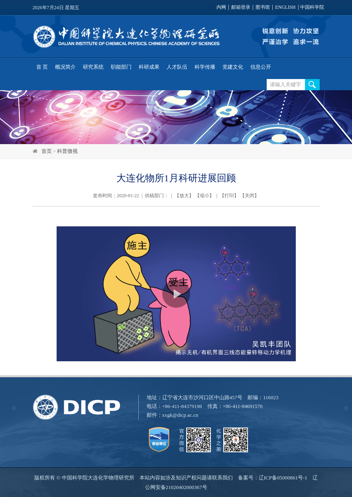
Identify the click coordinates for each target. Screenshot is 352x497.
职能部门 (121, 67)
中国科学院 (312, 7)
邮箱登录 (240, 7)
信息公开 (260, 67)
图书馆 (263, 7)
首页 (46, 151)
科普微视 (67, 151)
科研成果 (149, 67)
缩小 (204, 195)
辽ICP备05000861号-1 (283, 478)
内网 (221, 7)
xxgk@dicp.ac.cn (180, 415)
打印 (229, 195)
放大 (184, 195)
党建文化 (232, 67)
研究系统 (93, 67)
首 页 (42, 67)
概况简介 (65, 67)
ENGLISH (285, 7)
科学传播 (205, 67)
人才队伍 (177, 67)
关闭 (249, 195)
